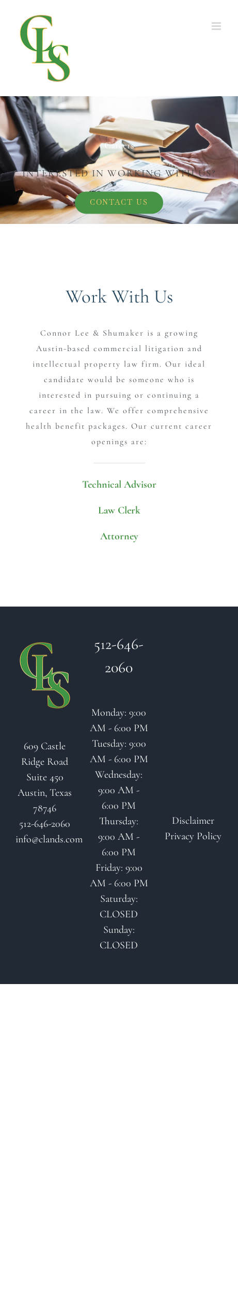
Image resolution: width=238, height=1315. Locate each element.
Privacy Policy (193, 836)
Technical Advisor (119, 484)
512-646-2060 (44, 824)
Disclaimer (193, 820)
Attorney (119, 536)
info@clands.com (49, 839)
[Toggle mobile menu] (217, 26)
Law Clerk (119, 510)
